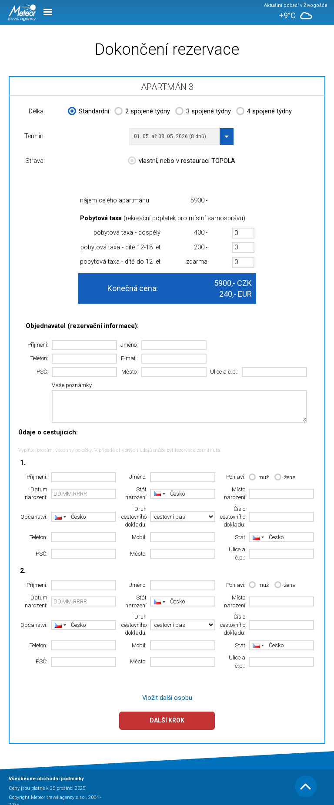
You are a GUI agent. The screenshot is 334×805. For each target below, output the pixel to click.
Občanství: (33, 516)
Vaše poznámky (72, 385)
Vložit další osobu (167, 698)
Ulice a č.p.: (224, 371)
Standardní (88, 112)
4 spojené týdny (264, 112)
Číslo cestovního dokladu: (232, 517)
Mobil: (139, 537)
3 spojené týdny (203, 112)
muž (259, 477)
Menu (47, 12)
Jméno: (129, 344)
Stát (240, 537)
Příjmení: (37, 344)
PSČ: (42, 371)
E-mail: (129, 358)
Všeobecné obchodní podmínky (46, 779)
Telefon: (39, 358)
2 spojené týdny (142, 112)
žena (285, 477)
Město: (129, 371)
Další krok (167, 720)
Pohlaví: (235, 477)
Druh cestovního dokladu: (134, 517)
